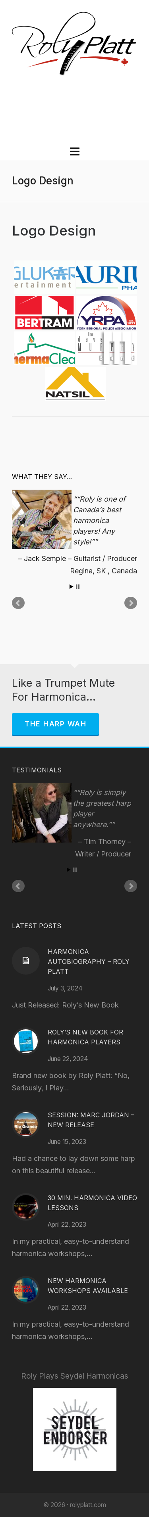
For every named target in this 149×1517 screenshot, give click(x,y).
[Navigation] (74, 151)
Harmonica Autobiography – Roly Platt (89, 961)
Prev (18, 603)
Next (130, 603)
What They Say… (42, 477)
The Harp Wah (55, 724)
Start (72, 586)
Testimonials (37, 770)
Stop (77, 586)
